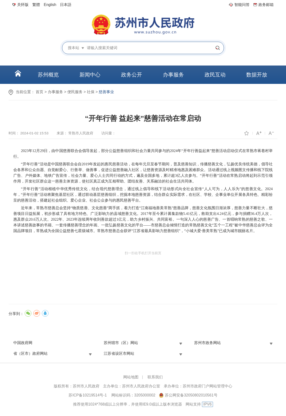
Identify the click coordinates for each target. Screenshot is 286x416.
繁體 (36, 5)
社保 (90, 92)
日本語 (65, 5)
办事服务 (55, 92)
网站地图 (130, 377)
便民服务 (75, 92)
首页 (39, 92)
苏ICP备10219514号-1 (88, 395)
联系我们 (155, 377)
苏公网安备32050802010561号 (191, 395)
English (50, 5)
